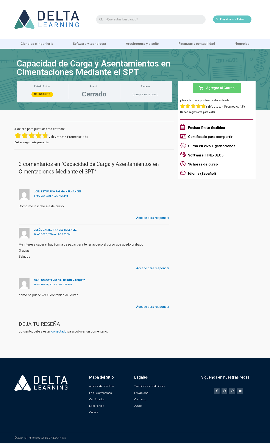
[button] (217, 88)
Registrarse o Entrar (230, 19)
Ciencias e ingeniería (37, 44)
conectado (59, 331)
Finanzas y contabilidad (196, 44)
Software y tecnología (89, 44)
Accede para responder (152, 218)
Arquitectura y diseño (142, 44)
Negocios (242, 44)
